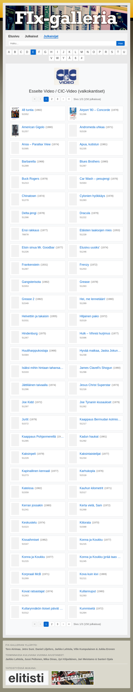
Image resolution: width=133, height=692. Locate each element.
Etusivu (13, 36)
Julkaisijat (51, 36)
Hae (120, 43)
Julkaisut (31, 36)
